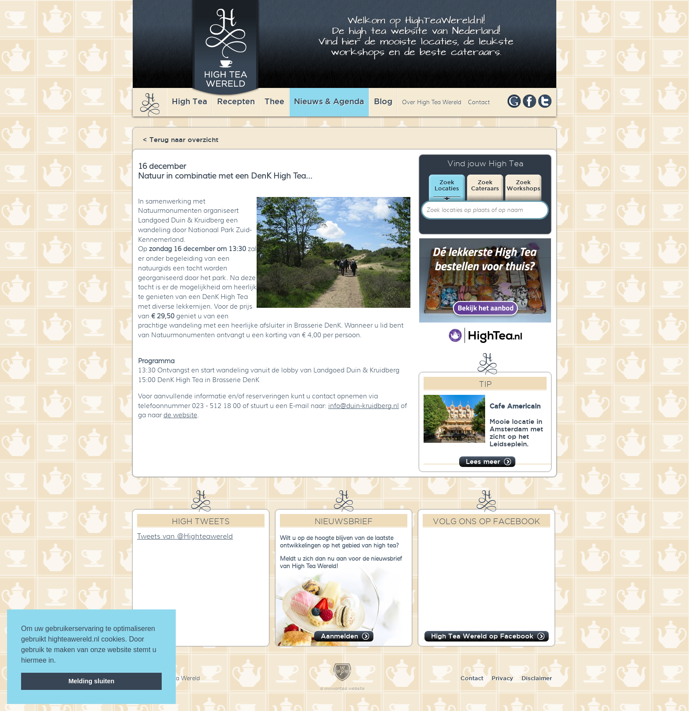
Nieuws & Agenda (329, 101)
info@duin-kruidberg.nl (363, 406)
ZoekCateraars (485, 185)
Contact (479, 102)
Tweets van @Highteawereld (185, 536)
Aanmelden (339, 636)
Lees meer (483, 461)
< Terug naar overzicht (180, 139)
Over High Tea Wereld (431, 102)
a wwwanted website (342, 688)
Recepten (236, 101)
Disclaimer (537, 678)
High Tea (189, 101)
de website (180, 415)
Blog (383, 101)
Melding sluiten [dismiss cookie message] (92, 681)
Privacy (502, 678)
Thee (274, 101)
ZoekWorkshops (523, 185)
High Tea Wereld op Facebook (482, 636)
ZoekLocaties (447, 185)
